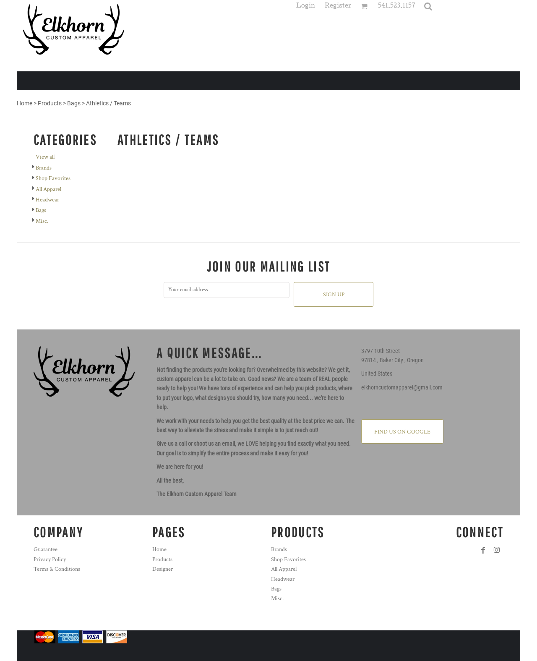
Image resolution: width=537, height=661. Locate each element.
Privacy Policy (50, 559)
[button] (428, 6)
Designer (162, 569)
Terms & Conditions (57, 569)
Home (24, 103)
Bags (74, 103)
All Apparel (48, 189)
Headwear (47, 200)
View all (45, 157)
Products (50, 103)
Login (305, 6)
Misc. (42, 221)
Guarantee (45, 549)
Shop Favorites (53, 178)
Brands (44, 168)
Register (338, 6)
